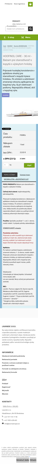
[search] (30, 28)
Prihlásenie (8, 4)
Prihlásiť (5, 383)
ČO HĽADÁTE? (11, 26)
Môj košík (5, 390)
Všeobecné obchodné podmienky (13, 356)
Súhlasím (33, 460)
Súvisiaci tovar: (25, 175)
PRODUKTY (16, 21)
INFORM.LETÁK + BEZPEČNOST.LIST (16, 179)
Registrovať (6, 387)
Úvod (4, 46)
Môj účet (5, 394)
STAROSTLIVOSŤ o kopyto (12, 228)
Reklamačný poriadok (9, 359)
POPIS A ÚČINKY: (9, 175)
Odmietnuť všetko (22, 460)
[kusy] (5, 165)
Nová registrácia (19, 4)
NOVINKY (10, 46)
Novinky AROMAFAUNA (20, 46)
